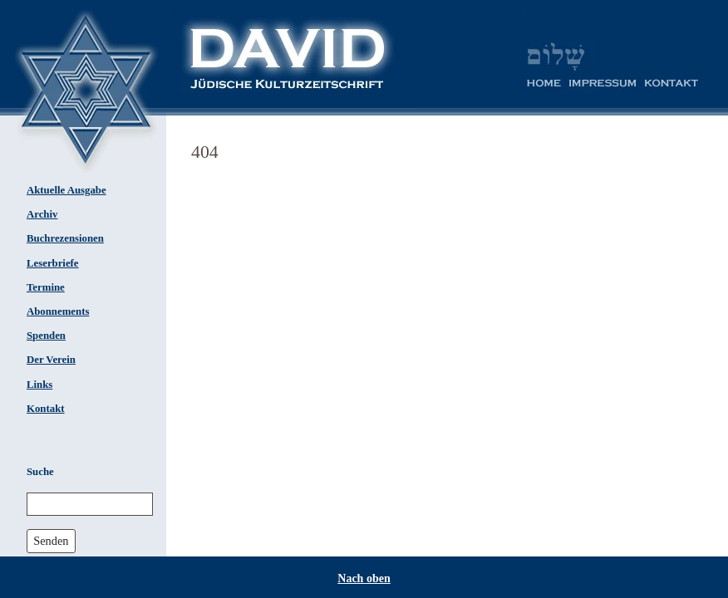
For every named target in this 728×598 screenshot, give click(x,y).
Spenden (46, 335)
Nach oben (363, 578)
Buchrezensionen (65, 238)
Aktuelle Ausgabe (66, 190)
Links (39, 384)
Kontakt (46, 408)
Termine (46, 287)
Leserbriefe (53, 263)
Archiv (42, 214)
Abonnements (58, 311)
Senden (50, 540)
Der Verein (51, 359)
